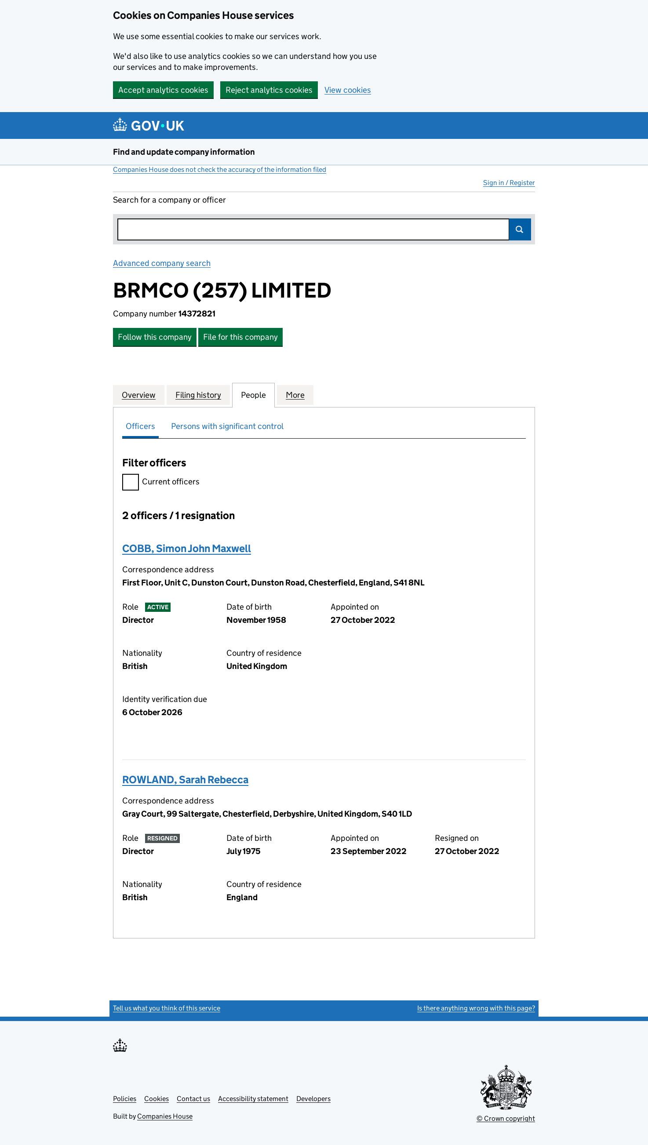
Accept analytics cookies (163, 90)
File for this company (240, 337)
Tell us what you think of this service (166, 1008)
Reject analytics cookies (269, 90)
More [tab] (295, 394)
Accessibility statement (253, 1098)
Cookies (156, 1098)
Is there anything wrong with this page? (476, 1008)
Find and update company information (184, 152)
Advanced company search (162, 263)
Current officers (161, 482)
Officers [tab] (140, 426)
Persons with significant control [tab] (227, 426)
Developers (313, 1098)
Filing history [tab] (198, 394)
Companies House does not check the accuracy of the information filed (219, 169)
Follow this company (155, 337)
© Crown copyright (506, 1118)
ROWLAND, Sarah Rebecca (185, 779)
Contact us (193, 1098)
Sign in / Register (509, 182)
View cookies (347, 90)
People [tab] (253, 394)
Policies (124, 1098)
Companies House (165, 1116)
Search (520, 229)
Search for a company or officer (169, 200)
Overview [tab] (139, 394)
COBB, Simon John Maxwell (186, 548)
